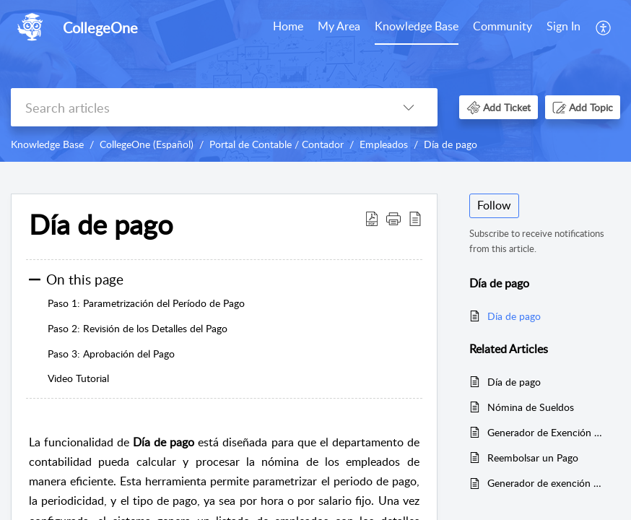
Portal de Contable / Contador (276, 144)
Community (502, 26)
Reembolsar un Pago (532, 457)
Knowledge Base (416, 26)
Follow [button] (494, 205)
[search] (195, 107)
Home (288, 26)
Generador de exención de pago (546, 483)
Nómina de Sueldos (530, 407)
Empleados (384, 144)
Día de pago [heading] (101, 224)
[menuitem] (288, 27)
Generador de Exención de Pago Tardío (546, 432)
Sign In (563, 26)
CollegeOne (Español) (146, 144)
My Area (339, 26)
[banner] (315, 81)
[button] (604, 27)
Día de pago (450, 144)
